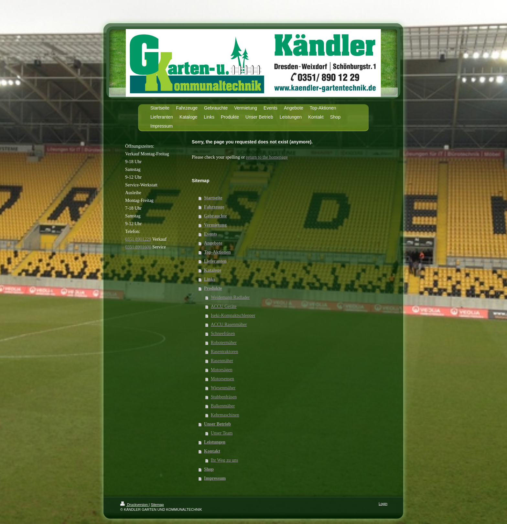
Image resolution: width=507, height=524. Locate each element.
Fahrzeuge (214, 206)
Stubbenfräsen (224, 396)
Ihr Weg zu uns (224, 460)
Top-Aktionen (217, 252)
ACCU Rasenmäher (229, 324)
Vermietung (215, 225)
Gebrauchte (215, 216)
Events (210, 234)
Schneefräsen (223, 333)
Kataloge (212, 270)
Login (383, 504)
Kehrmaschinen (225, 415)
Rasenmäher (222, 360)
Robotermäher (224, 342)
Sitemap (157, 505)
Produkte (213, 288)
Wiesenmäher (223, 387)
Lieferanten (215, 261)
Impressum (215, 478)
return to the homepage (267, 157)
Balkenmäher (223, 405)
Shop (209, 469)
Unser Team (222, 433)
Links (209, 279)
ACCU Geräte (224, 306)
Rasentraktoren (224, 351)
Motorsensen (222, 378)
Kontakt (212, 451)
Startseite (213, 197)
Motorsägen (221, 369)
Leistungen (214, 442)
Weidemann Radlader (230, 297)
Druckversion (134, 505)
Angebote (213, 243)
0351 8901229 (138, 239)
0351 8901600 (138, 247)
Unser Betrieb (217, 424)
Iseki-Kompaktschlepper (233, 315)
